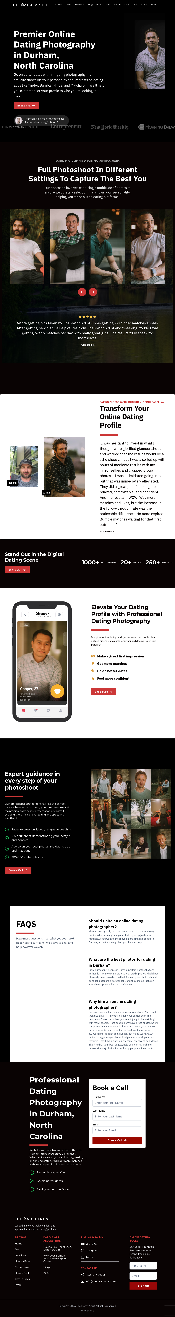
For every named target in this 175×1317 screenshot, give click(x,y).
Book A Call (156, 4)
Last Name (98, 1110)
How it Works (103, 4)
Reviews (79, 4)
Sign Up (143, 1285)
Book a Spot (22, 1273)
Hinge (46, 1267)
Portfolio (57, 4)
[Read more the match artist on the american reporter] (21, 127)
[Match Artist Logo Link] (30, 4)
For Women (140, 4)
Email (95, 1124)
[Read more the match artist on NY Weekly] (110, 127)
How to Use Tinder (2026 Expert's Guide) (57, 1248)
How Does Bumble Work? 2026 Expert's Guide (55, 1258)
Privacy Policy (87, 1310)
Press (18, 1285)
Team (68, 4)
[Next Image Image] (93, 292)
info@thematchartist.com (98, 1281)
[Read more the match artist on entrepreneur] (66, 127)
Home (18, 1243)
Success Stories (122, 4)
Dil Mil (46, 1273)
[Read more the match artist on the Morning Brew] (156, 127)
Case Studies (22, 1279)
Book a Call (26, 105)
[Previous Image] (82, 292)
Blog (90, 4)
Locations (20, 1255)
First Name (98, 1097)
